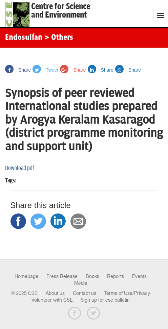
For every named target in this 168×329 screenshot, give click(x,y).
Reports (115, 276)
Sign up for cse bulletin (105, 300)
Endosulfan (23, 38)
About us (55, 293)
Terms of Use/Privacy (127, 293)
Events (139, 276)
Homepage (26, 276)
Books (92, 276)
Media (80, 283)
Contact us (84, 293)
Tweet (45, 70)
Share (18, 70)
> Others (58, 38)
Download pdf (19, 168)
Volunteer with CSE (52, 300)
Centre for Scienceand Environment (60, 11)
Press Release (62, 276)
